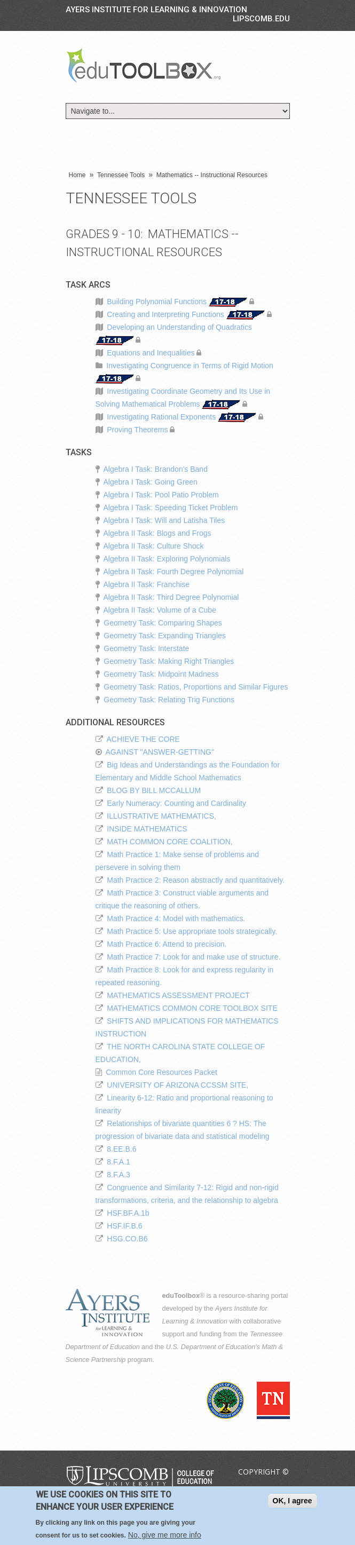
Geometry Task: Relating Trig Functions (169, 699)
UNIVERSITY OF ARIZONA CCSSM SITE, (177, 1085)
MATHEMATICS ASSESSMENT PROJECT (178, 995)
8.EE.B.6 (121, 1149)
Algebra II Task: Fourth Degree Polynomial (174, 571)
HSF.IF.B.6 (124, 1226)
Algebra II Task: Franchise (147, 584)
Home (77, 175)
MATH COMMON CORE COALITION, (169, 841)
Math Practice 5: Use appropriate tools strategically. (192, 931)
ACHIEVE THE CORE (143, 739)
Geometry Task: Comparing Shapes (163, 623)
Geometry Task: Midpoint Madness (161, 674)
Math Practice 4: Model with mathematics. (176, 918)
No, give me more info (164, 1536)
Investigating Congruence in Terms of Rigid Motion (189, 365)
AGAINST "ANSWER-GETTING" (160, 752)
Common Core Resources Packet (161, 1072)
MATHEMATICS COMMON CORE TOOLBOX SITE (192, 1008)
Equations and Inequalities (150, 352)
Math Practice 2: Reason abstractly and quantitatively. (196, 880)
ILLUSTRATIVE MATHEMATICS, (161, 816)
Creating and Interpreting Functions (165, 314)
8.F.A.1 (118, 1162)
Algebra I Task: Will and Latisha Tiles (164, 520)
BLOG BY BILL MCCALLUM (154, 790)
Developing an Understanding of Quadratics (179, 327)
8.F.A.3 (118, 1174)
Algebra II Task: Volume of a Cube (160, 610)
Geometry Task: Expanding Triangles (165, 635)
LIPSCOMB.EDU (261, 18)
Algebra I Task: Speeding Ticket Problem (171, 507)
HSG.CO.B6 (127, 1238)
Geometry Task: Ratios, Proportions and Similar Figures (196, 687)
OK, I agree (292, 1502)
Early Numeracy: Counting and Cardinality (176, 803)
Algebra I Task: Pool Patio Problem (161, 494)
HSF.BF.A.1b (128, 1213)
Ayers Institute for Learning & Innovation (156, 9)
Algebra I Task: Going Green (151, 482)
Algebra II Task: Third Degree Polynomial (171, 597)
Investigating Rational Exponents (161, 417)
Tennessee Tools (121, 175)
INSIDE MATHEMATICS (147, 829)
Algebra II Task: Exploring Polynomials (167, 558)
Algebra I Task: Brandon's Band (156, 469)
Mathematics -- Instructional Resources (211, 175)
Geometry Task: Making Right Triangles (169, 661)
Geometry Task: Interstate (146, 648)
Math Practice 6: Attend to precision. (166, 944)
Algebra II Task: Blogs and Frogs (157, 533)
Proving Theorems (137, 429)
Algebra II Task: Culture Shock (154, 546)
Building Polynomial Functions (157, 301)
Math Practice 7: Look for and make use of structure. (193, 957)
